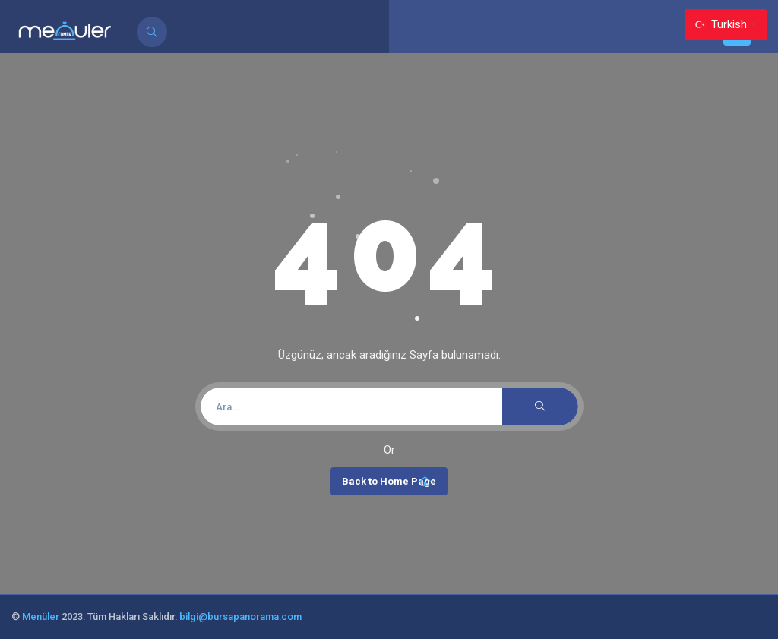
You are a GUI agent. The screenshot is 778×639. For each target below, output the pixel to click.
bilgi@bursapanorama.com (240, 616)
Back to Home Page (389, 481)
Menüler (40, 616)
